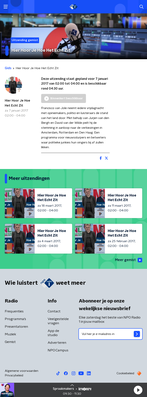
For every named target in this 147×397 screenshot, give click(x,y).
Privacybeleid (14, 375)
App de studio (53, 333)
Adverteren (57, 342)
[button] (138, 390)
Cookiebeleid (125, 373)
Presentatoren (16, 326)
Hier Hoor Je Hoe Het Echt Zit (17, 103)
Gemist (10, 342)
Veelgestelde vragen (58, 321)
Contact (54, 311)
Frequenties (14, 311)
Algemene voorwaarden (21, 370)
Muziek (10, 334)
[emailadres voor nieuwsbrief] (110, 334)
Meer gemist (128, 260)
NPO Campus (58, 350)
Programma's (15, 319)
